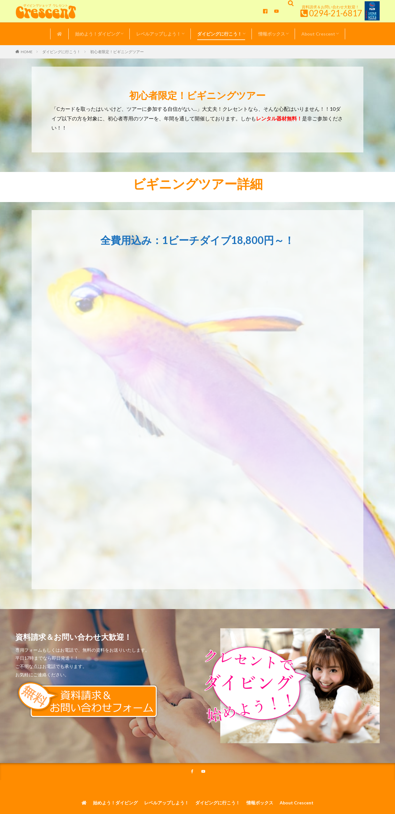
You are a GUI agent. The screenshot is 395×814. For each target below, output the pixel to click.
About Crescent (318, 34)
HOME (27, 51)
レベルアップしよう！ (158, 34)
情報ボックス (271, 34)
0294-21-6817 (335, 13)
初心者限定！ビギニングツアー (117, 51)
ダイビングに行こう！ (219, 34)
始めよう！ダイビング (97, 34)
